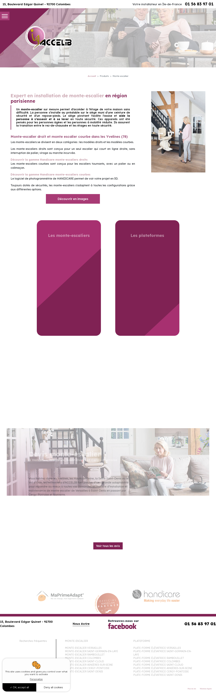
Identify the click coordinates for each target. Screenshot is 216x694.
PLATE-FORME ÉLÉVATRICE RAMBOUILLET (158, 658)
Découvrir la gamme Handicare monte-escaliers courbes (50, 174)
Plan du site (192, 689)
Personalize (36, 679)
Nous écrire (81, 623)
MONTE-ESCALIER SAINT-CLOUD (84, 661)
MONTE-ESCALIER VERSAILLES (83, 647)
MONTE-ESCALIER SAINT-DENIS (84, 671)
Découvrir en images (73, 199)
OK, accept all (19, 687)
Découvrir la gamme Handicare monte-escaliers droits (49, 159)
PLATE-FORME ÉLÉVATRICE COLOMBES (156, 661)
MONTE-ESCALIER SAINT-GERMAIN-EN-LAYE (91, 651)
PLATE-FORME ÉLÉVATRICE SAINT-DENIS (157, 674)
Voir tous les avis (108, 546)
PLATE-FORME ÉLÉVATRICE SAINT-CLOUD (158, 664)
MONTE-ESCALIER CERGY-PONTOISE (87, 668)
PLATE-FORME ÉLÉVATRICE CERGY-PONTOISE (161, 671)
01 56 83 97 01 (199, 4)
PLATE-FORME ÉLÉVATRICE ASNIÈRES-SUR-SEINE (162, 668)
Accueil (92, 76)
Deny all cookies (53, 687)
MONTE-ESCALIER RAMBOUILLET (85, 654)
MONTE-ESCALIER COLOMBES (83, 658)
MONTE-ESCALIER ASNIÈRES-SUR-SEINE (89, 664)
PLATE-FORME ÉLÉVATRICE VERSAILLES (157, 647)
